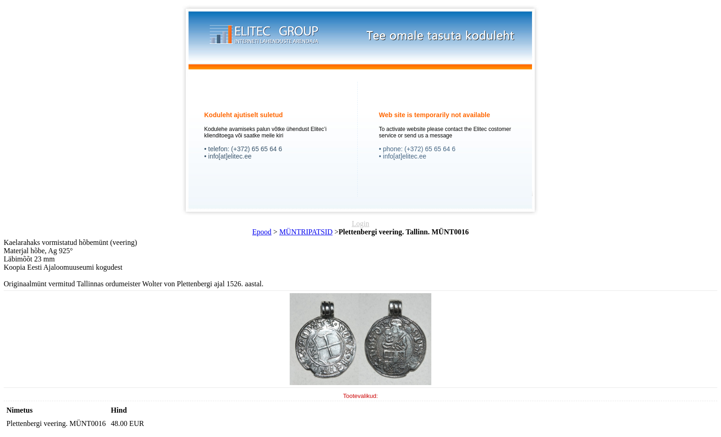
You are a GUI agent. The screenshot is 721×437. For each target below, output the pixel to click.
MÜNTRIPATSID (305, 232)
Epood (262, 232)
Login (360, 223)
